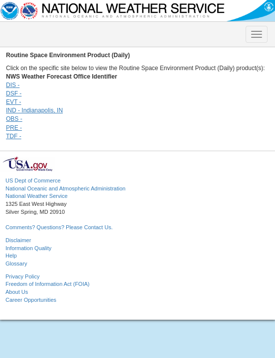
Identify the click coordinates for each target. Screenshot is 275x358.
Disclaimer (18, 240)
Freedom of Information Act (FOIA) (47, 284)
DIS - (12, 85)
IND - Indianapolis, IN (34, 110)
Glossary (16, 264)
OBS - (14, 118)
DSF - (13, 93)
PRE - (14, 127)
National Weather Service (36, 196)
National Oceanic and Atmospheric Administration (65, 188)
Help (11, 256)
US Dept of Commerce (33, 180)
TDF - (13, 136)
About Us (16, 292)
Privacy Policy (22, 276)
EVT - (13, 101)
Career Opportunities (30, 300)
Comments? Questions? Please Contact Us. (59, 227)
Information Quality (28, 248)
